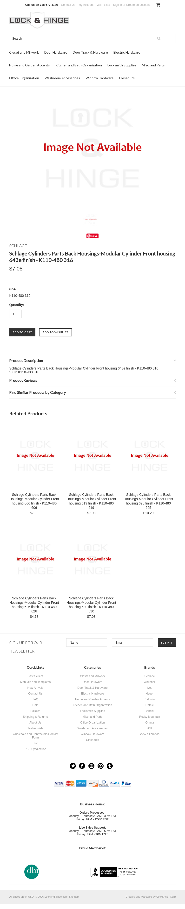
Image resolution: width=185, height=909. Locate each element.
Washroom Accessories (62, 78)
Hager (150, 693)
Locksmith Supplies (121, 65)
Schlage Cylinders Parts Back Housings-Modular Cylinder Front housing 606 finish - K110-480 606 (34, 501)
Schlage (149, 676)
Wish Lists (103, 5)
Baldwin (150, 699)
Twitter (73, 766)
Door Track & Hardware (90, 52)
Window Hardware (99, 78)
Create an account (138, 5)
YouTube (91, 766)
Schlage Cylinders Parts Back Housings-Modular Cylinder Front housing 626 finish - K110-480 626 (34, 604)
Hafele (149, 705)
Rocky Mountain (149, 716)
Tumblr (110, 766)
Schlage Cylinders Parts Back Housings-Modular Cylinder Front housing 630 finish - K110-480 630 (91, 604)
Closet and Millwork (24, 52)
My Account (86, 5)
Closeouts (127, 78)
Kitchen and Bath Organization (78, 65)
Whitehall (149, 682)
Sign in (117, 5)
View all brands (149, 734)
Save (94, 235)
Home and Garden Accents (29, 65)
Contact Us (68, 5)
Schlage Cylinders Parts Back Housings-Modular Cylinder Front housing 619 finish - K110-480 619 (91, 501)
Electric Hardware (126, 52)
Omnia (149, 722)
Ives (149, 687)
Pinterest (101, 766)
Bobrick (149, 711)
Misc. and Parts (153, 65)
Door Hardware (55, 52)
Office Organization (24, 78)
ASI (149, 728)
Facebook (82, 766)
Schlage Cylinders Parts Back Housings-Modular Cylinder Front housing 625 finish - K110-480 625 (148, 501)
